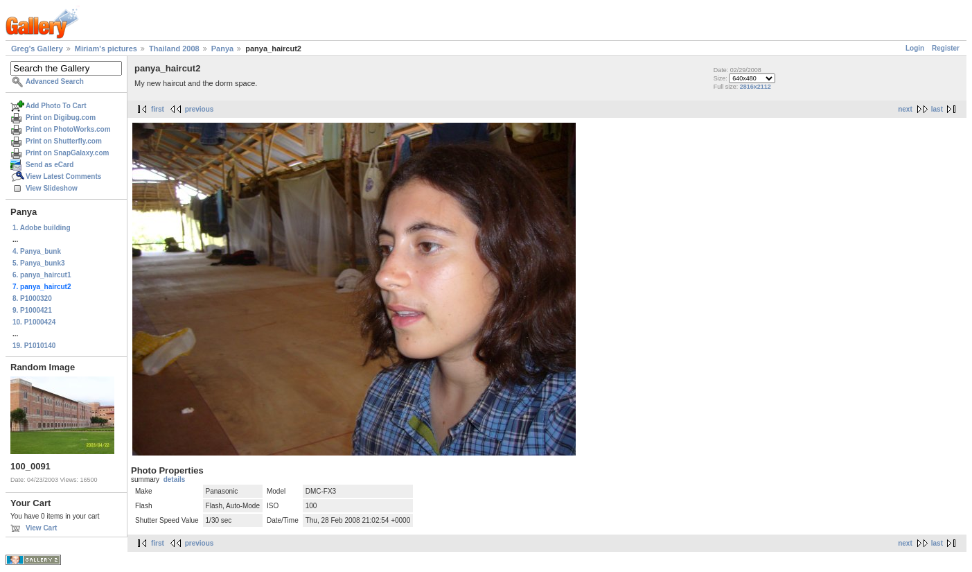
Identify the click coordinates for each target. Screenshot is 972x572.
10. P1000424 (33, 322)
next (905, 109)
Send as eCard (49, 164)
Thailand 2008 (174, 48)
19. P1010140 (33, 345)
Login (914, 48)
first (157, 109)
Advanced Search (55, 81)
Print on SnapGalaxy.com (67, 153)
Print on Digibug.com (61, 117)
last (937, 109)
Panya (222, 48)
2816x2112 (755, 86)
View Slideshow (52, 188)
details (175, 479)
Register (946, 48)
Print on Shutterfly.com (64, 141)
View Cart (41, 528)
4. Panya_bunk (36, 251)
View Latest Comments (63, 176)
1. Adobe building (41, 228)
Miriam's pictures (106, 48)
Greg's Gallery (37, 48)
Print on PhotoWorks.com (68, 129)
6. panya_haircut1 (41, 275)
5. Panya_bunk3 (38, 263)
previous (199, 109)
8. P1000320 (32, 298)
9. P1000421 (32, 310)
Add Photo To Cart (56, 106)
